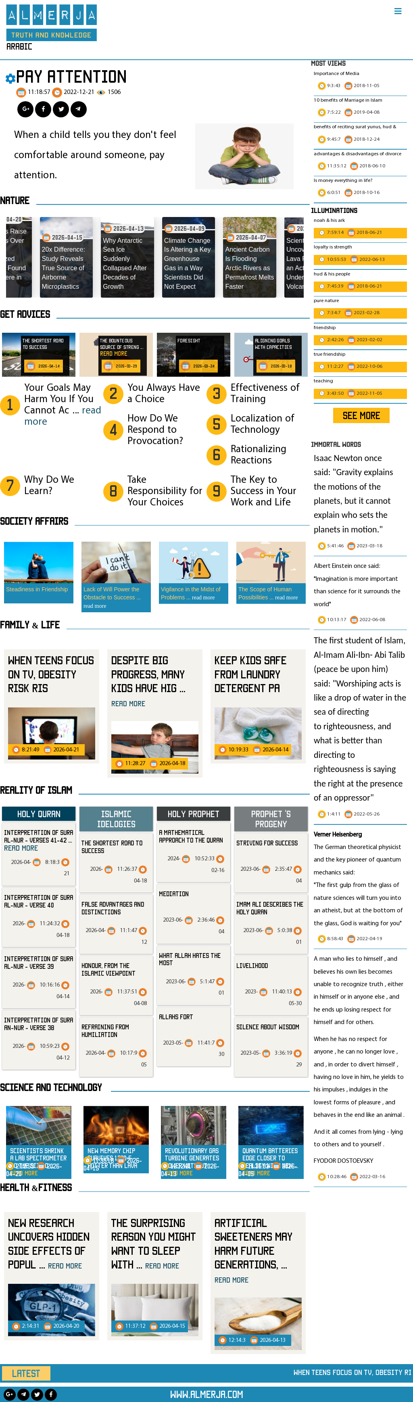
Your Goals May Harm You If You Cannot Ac (62, 405)
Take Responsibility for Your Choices (164, 491)
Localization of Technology (262, 424)
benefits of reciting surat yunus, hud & (355, 127)
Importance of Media (336, 73)
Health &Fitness (36, 1187)
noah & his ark (329, 220)
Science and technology (51, 1087)
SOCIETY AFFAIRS (34, 521)
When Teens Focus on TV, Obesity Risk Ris (51, 674)
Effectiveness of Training (265, 394)
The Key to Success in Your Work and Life (263, 491)
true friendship (329, 354)
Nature (14, 200)
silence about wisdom (267, 1027)
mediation (174, 894)
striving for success (267, 843)
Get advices (25, 314)
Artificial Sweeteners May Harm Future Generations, (254, 1250)
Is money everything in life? (344, 180)
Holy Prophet (193, 813)
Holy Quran (38, 813)
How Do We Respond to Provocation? (155, 430)
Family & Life (30, 625)
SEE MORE (361, 415)
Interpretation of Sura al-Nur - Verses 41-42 (38, 840)
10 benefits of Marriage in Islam (348, 100)
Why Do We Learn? (49, 486)
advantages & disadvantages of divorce (357, 154)
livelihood (252, 965)
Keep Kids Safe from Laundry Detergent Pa (251, 674)
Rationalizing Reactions (258, 455)
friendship (325, 328)
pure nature (326, 301)
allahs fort (176, 1017)
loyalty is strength (333, 247)
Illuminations (334, 210)
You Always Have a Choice (163, 394)
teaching (323, 381)
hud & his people (332, 274)
